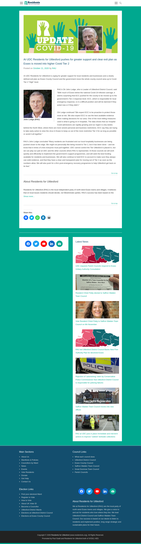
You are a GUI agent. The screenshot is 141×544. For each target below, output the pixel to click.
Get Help (25, 478)
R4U (54, 68)
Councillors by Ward (29, 463)
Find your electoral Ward (31, 494)
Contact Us (26, 481)
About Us (25, 457)
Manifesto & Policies (29, 460)
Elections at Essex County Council (35, 516)
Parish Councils (81, 472)
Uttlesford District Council (85, 460)
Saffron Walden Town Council (87, 466)
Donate (24, 475)
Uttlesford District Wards (31, 510)
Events (24, 469)
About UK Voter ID (29, 503)
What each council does (85, 457)
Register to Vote (28, 497)
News (23, 466)
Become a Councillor (30, 506)
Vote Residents (27, 472)
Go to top (114, 173)
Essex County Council (84, 463)
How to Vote (26, 500)
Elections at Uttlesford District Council (37, 513)
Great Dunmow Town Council (87, 469)
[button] (32, 3)
